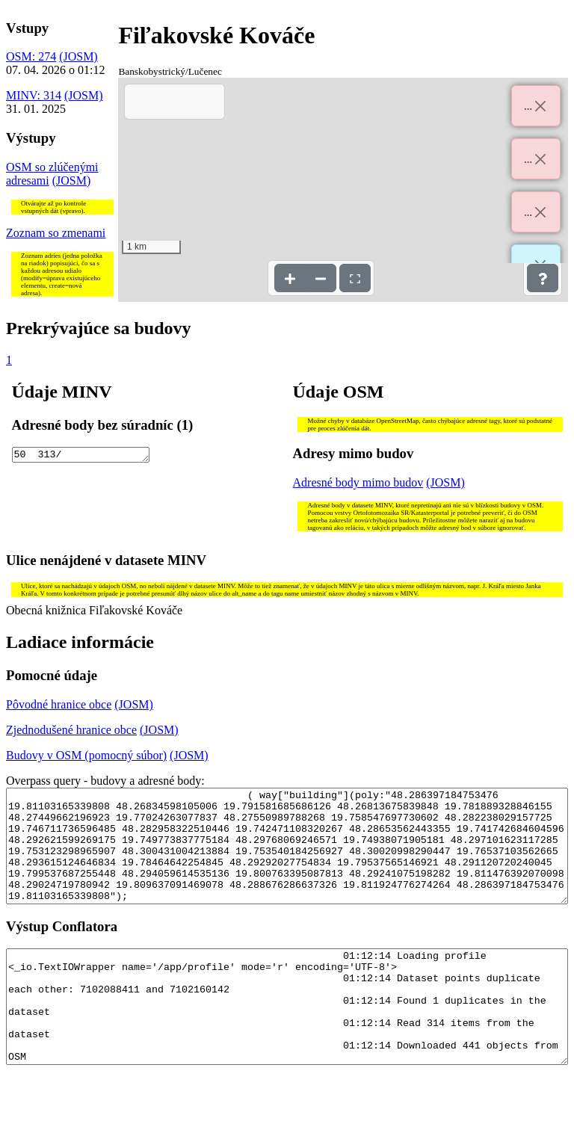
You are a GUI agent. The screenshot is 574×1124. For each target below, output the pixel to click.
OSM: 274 (31, 56)
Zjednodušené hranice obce (71, 729)
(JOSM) (78, 56)
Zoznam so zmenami (55, 232)
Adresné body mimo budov (358, 482)
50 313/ (80, 456)
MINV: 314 (33, 95)
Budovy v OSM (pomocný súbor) (86, 755)
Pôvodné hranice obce (58, 704)
